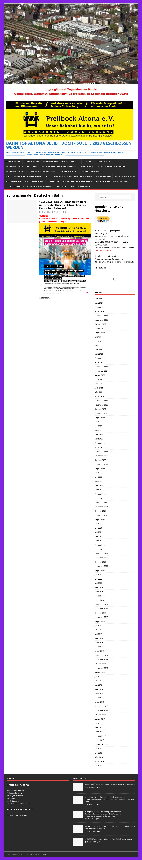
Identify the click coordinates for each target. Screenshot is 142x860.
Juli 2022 (98, 473)
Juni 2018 (98, 680)
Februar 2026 (100, 307)
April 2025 (99, 349)
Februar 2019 (100, 647)
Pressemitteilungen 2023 (16, 172)
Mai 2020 (98, 583)
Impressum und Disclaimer (17, 182)
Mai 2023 (98, 430)
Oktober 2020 (100, 562)
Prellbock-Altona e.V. (91, 172)
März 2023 (99, 439)
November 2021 (101, 506)
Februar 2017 (100, 736)
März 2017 (99, 731)
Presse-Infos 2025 (31, 162)
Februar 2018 (100, 698)
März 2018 (99, 693)
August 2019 (100, 621)
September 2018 (101, 668)
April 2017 (99, 727)
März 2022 (99, 489)
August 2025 (100, 332)
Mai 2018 (98, 685)
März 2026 (99, 303)
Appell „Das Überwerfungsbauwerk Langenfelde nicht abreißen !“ (110, 784)
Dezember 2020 (101, 553)
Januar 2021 (99, 549)
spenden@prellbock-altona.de (121, 262)
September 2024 (101, 371)
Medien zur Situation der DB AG (76, 182)
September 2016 (101, 744)
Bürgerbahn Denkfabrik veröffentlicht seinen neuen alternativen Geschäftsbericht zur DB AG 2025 (110, 827)
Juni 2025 (98, 341)
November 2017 (101, 710)
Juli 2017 (98, 723)
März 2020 (99, 591)
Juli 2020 (98, 574)
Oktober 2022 (100, 460)
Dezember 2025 (101, 315)
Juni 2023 (98, 426)
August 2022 (100, 468)
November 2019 (101, 608)
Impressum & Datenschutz (17, 815)
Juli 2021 (98, 523)
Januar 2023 (99, 447)
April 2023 (99, 434)
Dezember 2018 (101, 655)
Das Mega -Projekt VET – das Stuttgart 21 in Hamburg (103, 167)
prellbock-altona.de (25, 803)
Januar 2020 (99, 600)
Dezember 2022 (101, 451)
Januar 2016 (99, 761)
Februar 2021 (100, 545)
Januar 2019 (99, 651)
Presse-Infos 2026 (12, 162)
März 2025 (99, 354)
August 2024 (100, 375)
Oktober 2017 (100, 714)
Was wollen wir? (103, 177)
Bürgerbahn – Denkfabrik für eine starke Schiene (54, 167)
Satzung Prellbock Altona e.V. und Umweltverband (28, 187)
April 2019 (99, 638)
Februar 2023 (100, 443)
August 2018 (100, 672)
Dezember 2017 (101, 706)
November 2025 (101, 320)
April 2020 (99, 587)
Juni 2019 (98, 630)
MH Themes (42, 854)
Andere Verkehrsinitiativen (43, 172)
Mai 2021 (98, 532)
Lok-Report (62, 187)
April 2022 (99, 485)
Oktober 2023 (100, 409)
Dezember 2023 (101, 400)
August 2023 (100, 417)
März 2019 (99, 642)
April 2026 (99, 298)
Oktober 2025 (100, 324)
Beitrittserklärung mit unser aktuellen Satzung (27, 177)
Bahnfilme (54, 182)
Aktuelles (75, 162)
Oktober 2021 (100, 511)
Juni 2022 (98, 477)
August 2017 (100, 719)
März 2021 (99, 540)
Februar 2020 (100, 596)
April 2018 (99, 689)
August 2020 (100, 570)
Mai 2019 (98, 634)
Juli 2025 (98, 337)
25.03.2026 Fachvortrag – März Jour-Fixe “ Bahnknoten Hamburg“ (109, 839)
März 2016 (99, 757)
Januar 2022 (99, 498)
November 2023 (101, 405)
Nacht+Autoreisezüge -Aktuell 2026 (111, 182)
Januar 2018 (99, 702)
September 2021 (101, 515)
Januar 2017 (99, 740)
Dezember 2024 (101, 366)
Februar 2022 (100, 494)
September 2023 (101, 413)
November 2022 (101, 455)
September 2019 (101, 617)
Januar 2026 (99, 311)
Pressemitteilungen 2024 (54, 162)
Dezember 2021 (101, 502)
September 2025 (101, 328)
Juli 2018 (98, 676)
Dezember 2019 (101, 604)
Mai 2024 (98, 383)
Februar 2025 (100, 358)
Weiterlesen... (44, 298)
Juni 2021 (98, 528)
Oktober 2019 (100, 613)
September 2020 (101, 566)
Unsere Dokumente (69, 172)
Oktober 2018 (100, 663)
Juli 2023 (98, 422)
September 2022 (101, 464)
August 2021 (100, 519)
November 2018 (101, 659)
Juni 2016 (98, 753)
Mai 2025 (98, 345)
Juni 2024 (98, 379)
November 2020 (101, 557)
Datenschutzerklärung (125, 177)
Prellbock (57, 212)
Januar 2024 (99, 396)
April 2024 (99, 388)
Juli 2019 (98, 625)
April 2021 (99, 536)
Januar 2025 (99, 362)
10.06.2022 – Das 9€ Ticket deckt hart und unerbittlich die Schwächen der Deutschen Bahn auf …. (62, 205)
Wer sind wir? (38, 182)
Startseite (88, 162)
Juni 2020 (98, 579)
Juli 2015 (98, 765)
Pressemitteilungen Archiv (17, 167)
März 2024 (99, 392)
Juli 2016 (98, 748)
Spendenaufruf (103, 162)
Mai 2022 (98, 481)
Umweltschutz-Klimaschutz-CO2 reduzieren (72, 177)
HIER (67, 221)
